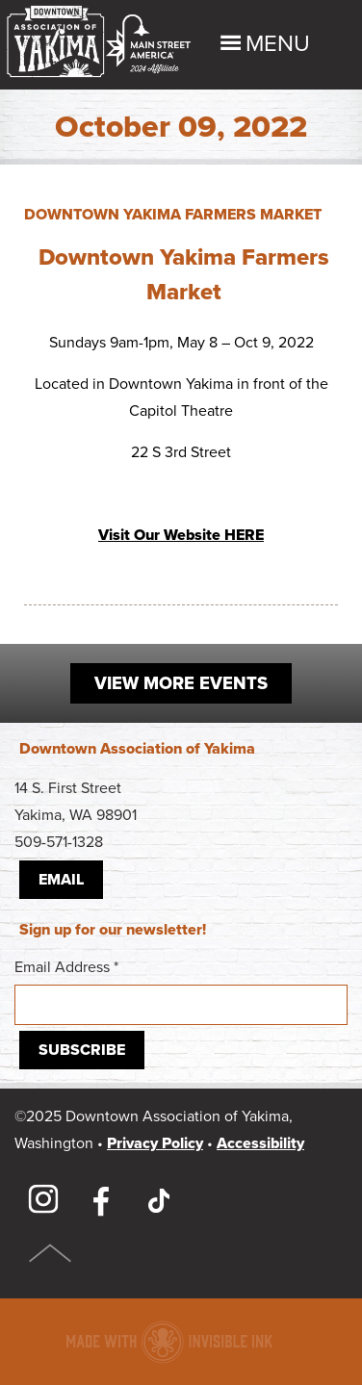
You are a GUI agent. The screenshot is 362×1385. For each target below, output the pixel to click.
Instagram (43, 1200)
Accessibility (260, 1143)
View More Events (181, 683)
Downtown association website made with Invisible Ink (169, 1342)
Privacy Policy (155, 1143)
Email (61, 879)
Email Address (181, 991)
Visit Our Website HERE (181, 535)
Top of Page (50, 1253)
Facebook (101, 1200)
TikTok (159, 1200)
